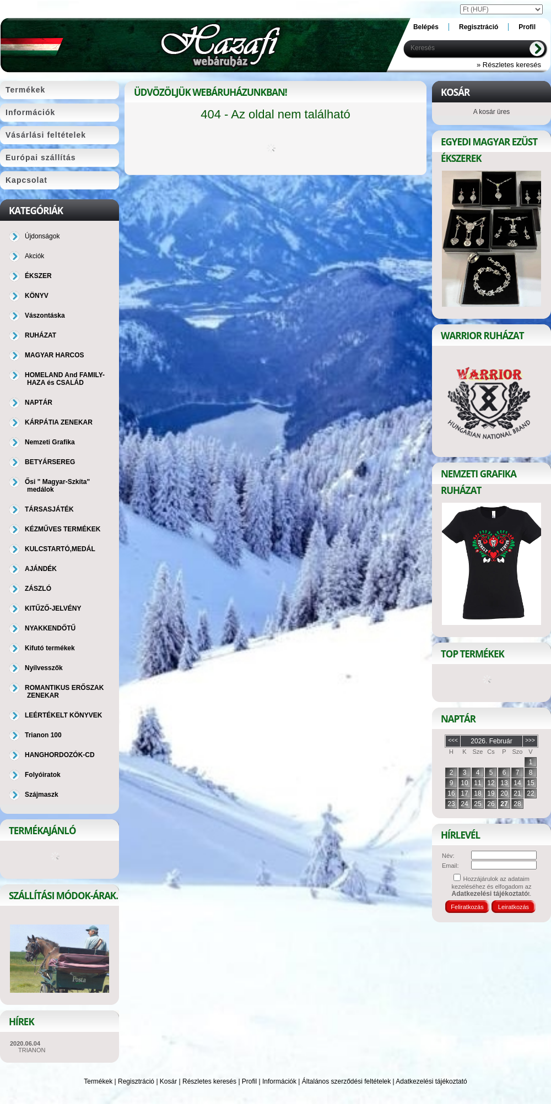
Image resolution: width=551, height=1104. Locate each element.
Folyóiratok (43, 775)
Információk (279, 1081)
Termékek (98, 1081)
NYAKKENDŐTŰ (50, 628)
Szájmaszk (41, 794)
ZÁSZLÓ (38, 588)
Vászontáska (45, 315)
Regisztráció (136, 1081)
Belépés (426, 27)
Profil (249, 1081)
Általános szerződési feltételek (346, 1081)
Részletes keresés (209, 1081)
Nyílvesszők (44, 668)
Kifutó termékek (50, 648)
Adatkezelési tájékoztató (431, 1081)
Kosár (168, 1081)
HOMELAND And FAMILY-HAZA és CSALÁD (65, 379)
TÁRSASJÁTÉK (49, 509)
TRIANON (32, 1050)
